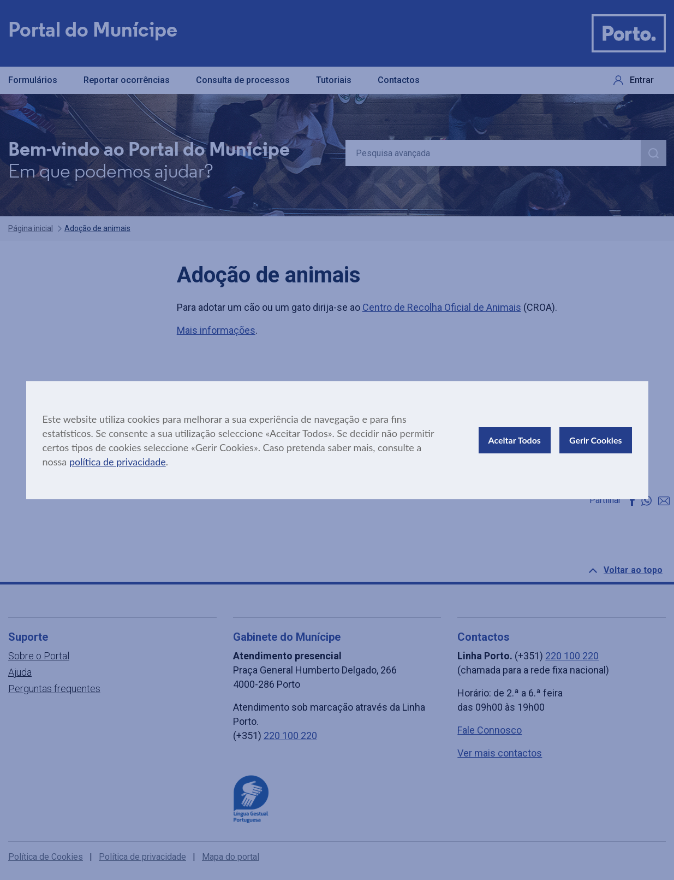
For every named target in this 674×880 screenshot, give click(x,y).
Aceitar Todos (514, 440)
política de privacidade (117, 462)
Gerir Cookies (595, 440)
